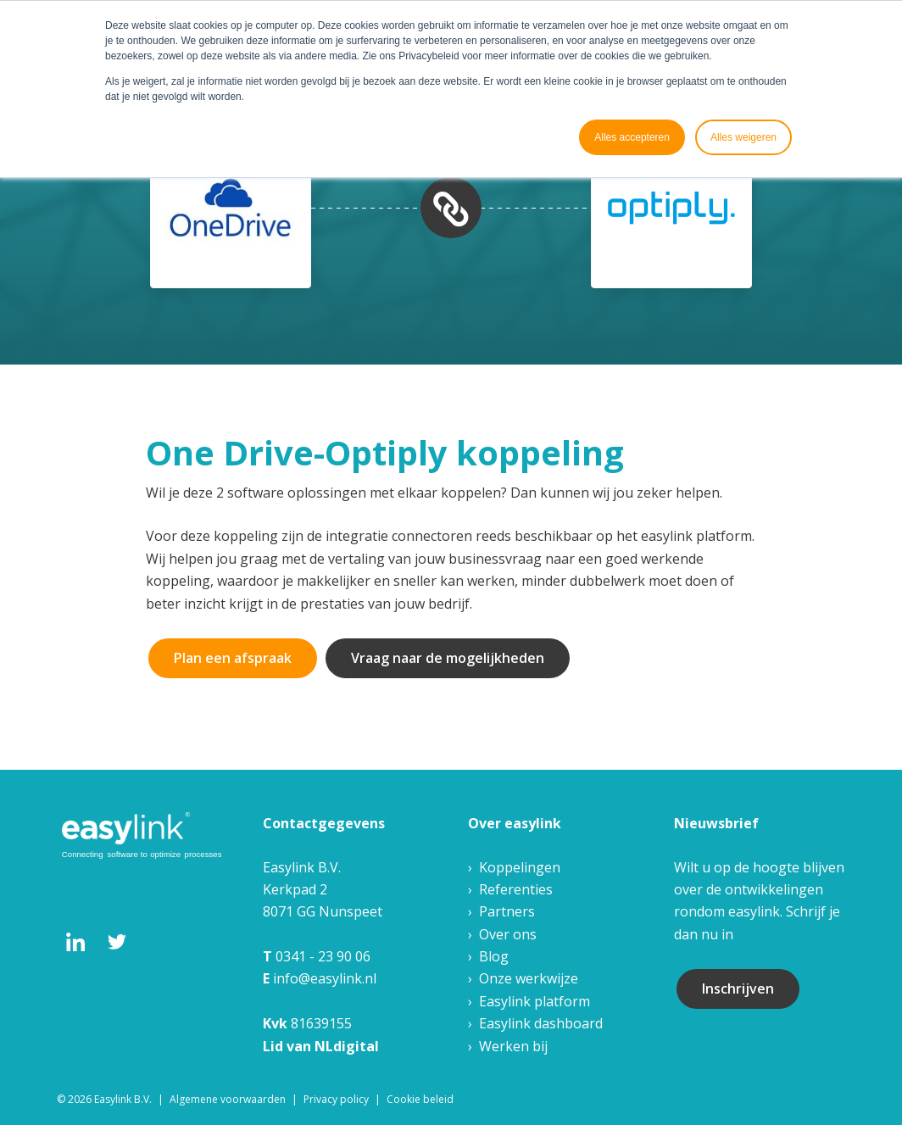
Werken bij (513, 1046)
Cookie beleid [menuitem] (420, 1099)
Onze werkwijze (528, 978)
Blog (494, 956)
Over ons (508, 934)
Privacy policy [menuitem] (336, 1099)
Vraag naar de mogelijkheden (447, 658)
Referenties (516, 889)
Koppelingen (519, 867)
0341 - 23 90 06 (323, 956)
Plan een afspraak (233, 658)
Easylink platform (534, 1001)
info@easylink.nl (324, 978)
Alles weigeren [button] (743, 137)
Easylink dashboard (541, 1023)
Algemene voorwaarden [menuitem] (228, 1099)
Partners (507, 911)
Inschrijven (738, 988)
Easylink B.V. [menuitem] (123, 1099)
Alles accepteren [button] (632, 137)
